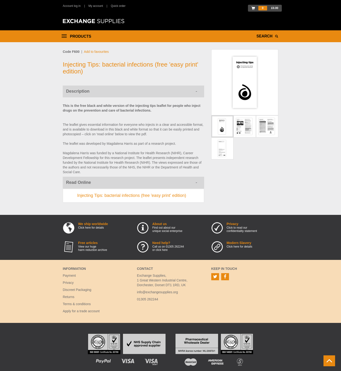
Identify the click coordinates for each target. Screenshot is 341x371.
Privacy (68, 283)
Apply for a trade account (81, 311)
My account (96, 6)
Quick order (118, 6)
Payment (69, 275)
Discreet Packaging (77, 290)
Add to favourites (96, 52)
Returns (68, 297)
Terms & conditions (77, 304)
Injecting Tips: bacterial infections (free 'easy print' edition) (131, 195)
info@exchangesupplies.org (157, 292)
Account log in (72, 6)
